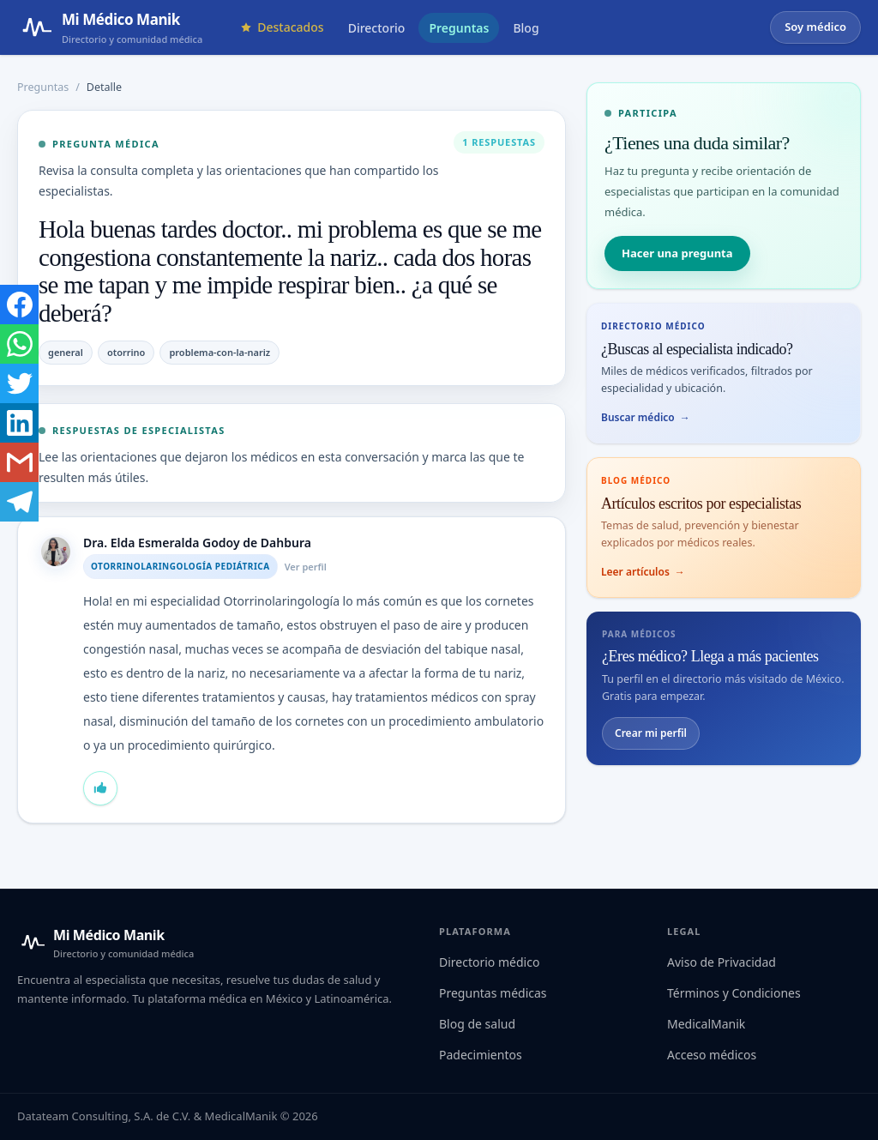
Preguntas (459, 28)
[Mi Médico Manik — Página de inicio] (109, 27)
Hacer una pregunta (677, 253)
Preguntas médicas (493, 993)
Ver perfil (306, 566)
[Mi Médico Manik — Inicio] (105, 943)
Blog (525, 28)
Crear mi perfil (651, 733)
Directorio (377, 28)
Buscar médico (645, 417)
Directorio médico (489, 962)
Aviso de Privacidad (721, 962)
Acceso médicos (711, 1055)
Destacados (281, 27)
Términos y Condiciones (734, 993)
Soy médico (815, 26)
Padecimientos (480, 1055)
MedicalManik (706, 1024)
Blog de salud (477, 1024)
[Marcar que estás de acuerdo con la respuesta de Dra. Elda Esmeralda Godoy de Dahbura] (100, 788)
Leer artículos (643, 572)
